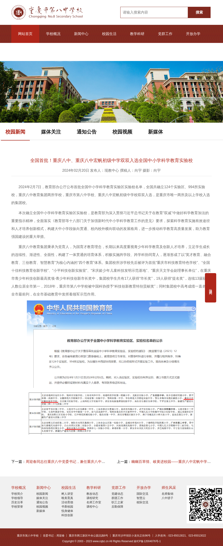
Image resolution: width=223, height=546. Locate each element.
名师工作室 (93, 502)
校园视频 (122, 132)
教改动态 (92, 493)
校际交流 (142, 502)
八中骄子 (167, 498)
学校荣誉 (17, 506)
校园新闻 (15, 132)
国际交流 (142, 493)
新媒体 (155, 132)
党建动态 (117, 493)
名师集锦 (167, 493)
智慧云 (141, 498)
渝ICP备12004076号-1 (147, 541)
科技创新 (67, 515)
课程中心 (92, 506)
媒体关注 (51, 132)
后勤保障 (117, 506)
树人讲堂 (67, 493)
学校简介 (17, 493)
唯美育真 (67, 498)
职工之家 (117, 502)
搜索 (199, 12)
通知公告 (87, 132)
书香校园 (67, 506)
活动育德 (67, 502)
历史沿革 (17, 502)
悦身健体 (67, 511)
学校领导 (17, 498)
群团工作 (117, 498)
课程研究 (92, 498)
